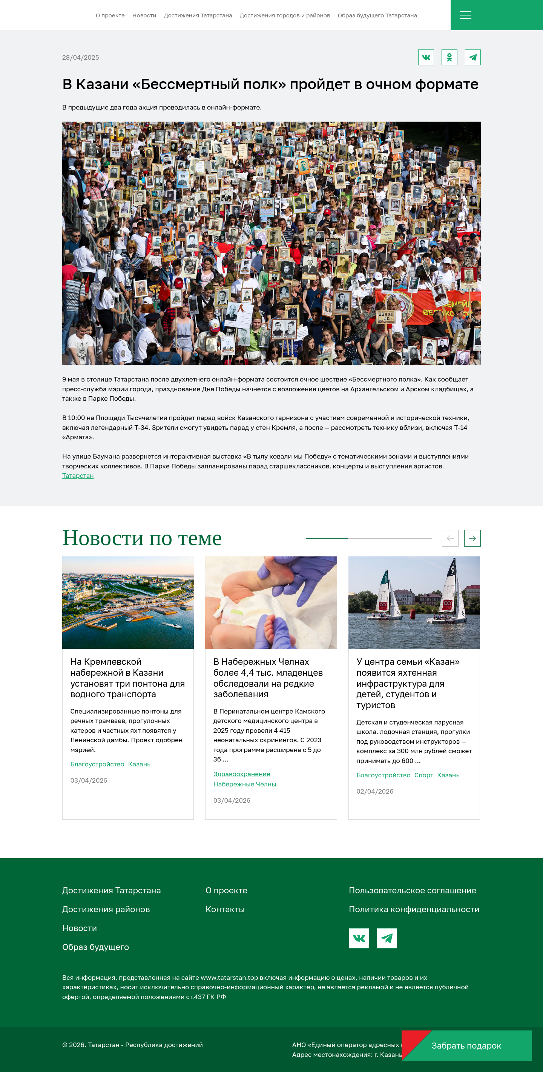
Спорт (424, 775)
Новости (144, 15)
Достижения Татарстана (198, 15)
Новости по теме (142, 537)
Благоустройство (97, 764)
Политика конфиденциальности (414, 909)
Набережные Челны (244, 784)
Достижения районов (106, 909)
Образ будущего (95, 947)
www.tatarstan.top (229, 977)
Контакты (225, 909)
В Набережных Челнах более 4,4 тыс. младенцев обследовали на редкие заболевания (268, 677)
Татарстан (78, 475)
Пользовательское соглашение (412, 890)
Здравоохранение (241, 774)
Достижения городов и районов (285, 15)
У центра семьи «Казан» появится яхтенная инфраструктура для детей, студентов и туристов (408, 683)
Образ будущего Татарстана (377, 15)
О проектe (110, 15)
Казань (139, 764)
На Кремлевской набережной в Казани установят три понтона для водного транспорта (127, 677)
